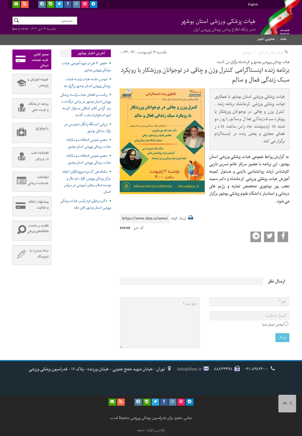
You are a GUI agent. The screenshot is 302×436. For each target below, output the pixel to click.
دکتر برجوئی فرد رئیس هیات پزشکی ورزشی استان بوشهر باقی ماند (85, 204)
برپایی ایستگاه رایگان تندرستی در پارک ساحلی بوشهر (87, 127)
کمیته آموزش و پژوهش (31, 84)
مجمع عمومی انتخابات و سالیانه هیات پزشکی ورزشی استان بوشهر (88, 143)
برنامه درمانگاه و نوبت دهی (31, 108)
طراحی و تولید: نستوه (151, 430)
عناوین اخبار (266, 39)
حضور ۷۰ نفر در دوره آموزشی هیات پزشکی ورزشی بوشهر (86, 66)
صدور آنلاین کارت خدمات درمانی (31, 59)
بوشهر (246, 52)
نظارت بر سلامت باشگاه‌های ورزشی (31, 230)
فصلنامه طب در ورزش (31, 157)
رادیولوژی (31, 133)
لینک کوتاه (178, 219)
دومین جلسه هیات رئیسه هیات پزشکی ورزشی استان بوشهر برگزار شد (87, 82)
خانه (283, 39)
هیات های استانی (270, 52)
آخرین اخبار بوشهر (91, 53)
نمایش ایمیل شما (272, 325)
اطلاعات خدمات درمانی (31, 181)
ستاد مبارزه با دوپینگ (31, 255)
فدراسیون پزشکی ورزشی (275, 22)
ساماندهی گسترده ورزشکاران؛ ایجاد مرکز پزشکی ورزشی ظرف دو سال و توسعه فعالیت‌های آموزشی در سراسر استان (86, 182)
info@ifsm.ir (189, 369)
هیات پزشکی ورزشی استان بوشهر (218, 24)
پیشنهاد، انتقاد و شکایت (31, 206)
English (253, 4)
